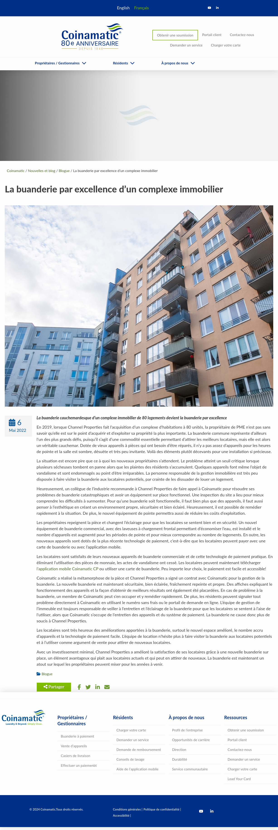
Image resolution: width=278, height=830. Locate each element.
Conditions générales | (127, 812)
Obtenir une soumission (175, 35)
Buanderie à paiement (77, 739)
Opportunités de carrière (191, 743)
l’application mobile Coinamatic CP (69, 571)
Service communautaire (190, 772)
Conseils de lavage (130, 762)
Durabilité (179, 762)
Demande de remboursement (138, 753)
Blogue (49, 677)
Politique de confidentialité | (162, 812)
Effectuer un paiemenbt (79, 769)
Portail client (212, 35)
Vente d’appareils (74, 749)
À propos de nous (174, 63)
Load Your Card (239, 782)
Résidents (120, 63)
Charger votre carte (226, 45)
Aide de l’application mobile (137, 772)
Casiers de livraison (75, 759)
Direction (179, 753)
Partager (56, 689)
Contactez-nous (242, 35)
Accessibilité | (122, 818)
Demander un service (186, 45)
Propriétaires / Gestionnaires (57, 63)
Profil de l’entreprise (187, 733)
